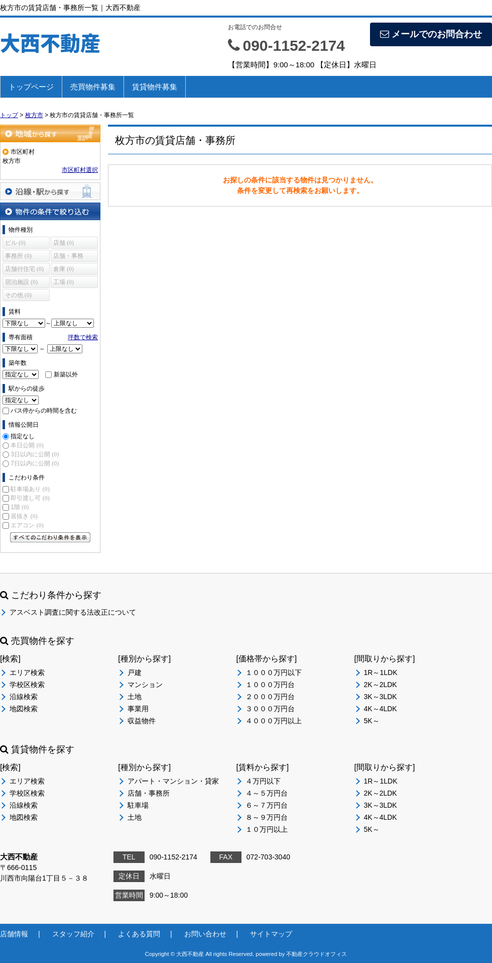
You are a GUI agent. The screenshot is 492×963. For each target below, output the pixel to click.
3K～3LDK (380, 697)
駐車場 (138, 805)
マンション (145, 685)
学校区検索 (27, 685)
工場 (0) (63, 281)
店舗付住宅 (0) (24, 268)
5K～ (372, 721)
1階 (20, 507)
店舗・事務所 (149, 793)
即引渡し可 (30, 498)
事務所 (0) (18, 255)
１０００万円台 (270, 685)
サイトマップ (271, 934)
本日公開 (27, 445)
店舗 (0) (63, 242)
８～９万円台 (266, 817)
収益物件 (142, 721)
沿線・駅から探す (50, 191)
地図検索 (24, 709)
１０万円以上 (266, 829)
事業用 (138, 709)
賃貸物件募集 (154, 86)
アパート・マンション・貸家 (173, 781)
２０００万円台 (270, 697)
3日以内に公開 (35, 454)
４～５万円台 (266, 793)
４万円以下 (263, 781)
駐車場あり (30, 489)
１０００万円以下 (273, 672)
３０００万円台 (270, 709)
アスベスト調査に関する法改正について (73, 612)
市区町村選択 (80, 169)
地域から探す (50, 133)
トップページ (31, 86)
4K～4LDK (380, 709)
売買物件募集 (92, 86)
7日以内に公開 (35, 463)
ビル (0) (15, 242)
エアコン (27, 525)
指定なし (23, 436)
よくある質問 (139, 934)
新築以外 (66, 374)
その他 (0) (18, 295)
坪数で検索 (83, 337)
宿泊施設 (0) (21, 281)
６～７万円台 (266, 805)
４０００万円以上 (273, 721)
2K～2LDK (380, 685)
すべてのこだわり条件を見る (50, 537)
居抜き (24, 516)
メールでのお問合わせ (431, 34)
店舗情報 (14, 934)
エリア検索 (27, 672)
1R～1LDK (381, 672)
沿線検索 (24, 697)
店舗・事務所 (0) (68, 257)
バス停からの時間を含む (44, 410)
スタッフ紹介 (73, 934)
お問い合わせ (205, 934)
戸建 (135, 672)
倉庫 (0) (63, 268)
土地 (135, 697)
